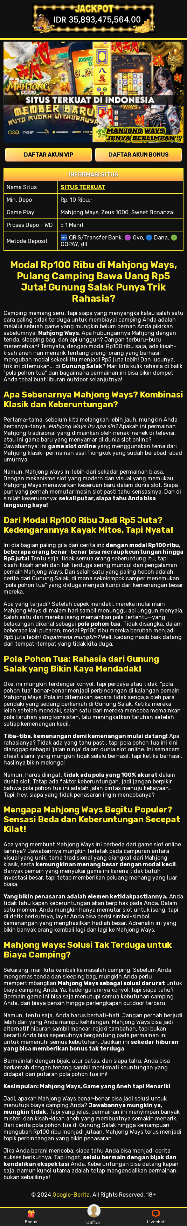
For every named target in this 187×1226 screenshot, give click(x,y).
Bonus (31, 1217)
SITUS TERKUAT (83, 187)
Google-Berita (71, 1194)
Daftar (93, 1216)
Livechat (156, 1217)
